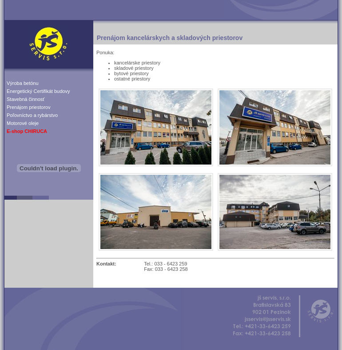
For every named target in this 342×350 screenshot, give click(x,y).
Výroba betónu (23, 83)
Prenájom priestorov (28, 107)
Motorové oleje (23, 123)
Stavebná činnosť (25, 99)
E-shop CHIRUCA (27, 131)
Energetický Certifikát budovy (38, 91)
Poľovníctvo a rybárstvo (32, 115)
